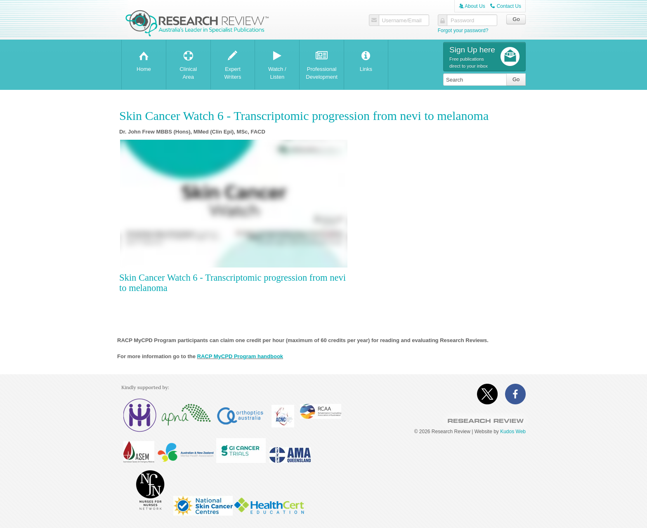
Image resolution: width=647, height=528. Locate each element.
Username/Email (400, 20)
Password (461, 20)
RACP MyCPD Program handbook (240, 356)
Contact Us (505, 6)
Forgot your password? (463, 30)
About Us (472, 6)
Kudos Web (513, 431)
